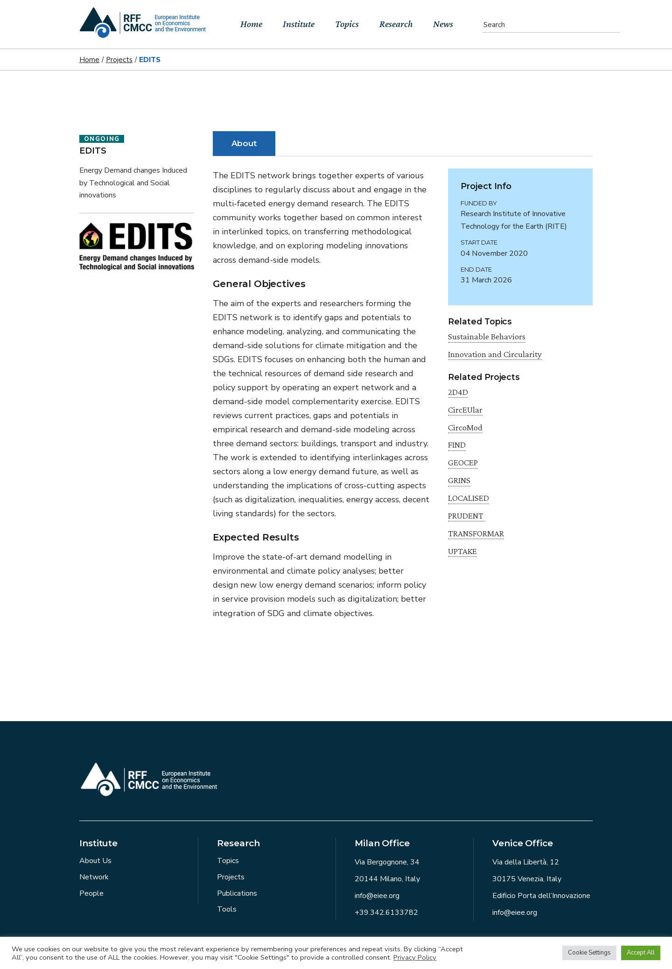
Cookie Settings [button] (589, 952)
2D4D (458, 392)
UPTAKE (462, 551)
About (244, 143)
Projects (231, 877)
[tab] (244, 143)
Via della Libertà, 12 (525, 862)
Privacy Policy (414, 957)
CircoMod (465, 427)
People (91, 893)
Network (94, 877)
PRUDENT (466, 515)
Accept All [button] (641, 952)
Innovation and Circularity (495, 354)
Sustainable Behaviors (486, 336)
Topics (228, 861)
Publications (237, 893)
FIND (457, 444)
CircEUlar (465, 409)
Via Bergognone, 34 (387, 862)
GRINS (459, 480)
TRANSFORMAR (476, 533)
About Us (95, 861)
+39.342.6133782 (386, 912)
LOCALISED (468, 498)
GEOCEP (463, 462)
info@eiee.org (377, 896)
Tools (227, 909)
